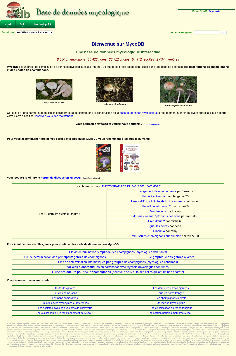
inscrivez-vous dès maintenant (54, 115)
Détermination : (8, 32)
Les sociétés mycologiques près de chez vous (65, 307)
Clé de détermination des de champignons (65, 257)
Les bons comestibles (65, 298)
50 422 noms (97, 59)
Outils (22, 25)
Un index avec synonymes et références (65, 303)
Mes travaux (158, 211)
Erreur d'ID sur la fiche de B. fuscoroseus (158, 201)
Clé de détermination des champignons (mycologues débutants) (118, 252)
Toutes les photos (65, 288)
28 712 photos (119, 59)
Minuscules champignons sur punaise (156, 236)
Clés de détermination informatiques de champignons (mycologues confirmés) (118, 262)
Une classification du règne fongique (171, 307)
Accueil (7, 25)
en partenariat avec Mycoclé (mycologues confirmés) (117, 267)
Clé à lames (171, 257)
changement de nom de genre (156, 191)
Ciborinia (159, 231)
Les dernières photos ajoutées (171, 288)
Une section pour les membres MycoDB (171, 312)
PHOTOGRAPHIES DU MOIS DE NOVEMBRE (131, 186)
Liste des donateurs (152, 124)
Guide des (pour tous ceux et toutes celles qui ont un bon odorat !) (118, 272)
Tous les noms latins (65, 293)
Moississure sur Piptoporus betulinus (156, 216)
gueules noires (159, 226)
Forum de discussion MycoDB (61, 177)
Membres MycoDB (42, 25)
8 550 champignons (71, 59)
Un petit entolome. (154, 196)
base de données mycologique (139, 112)
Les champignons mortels (171, 298)
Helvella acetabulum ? (156, 206)
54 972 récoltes (143, 59)
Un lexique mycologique (171, 303)
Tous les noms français (170, 293)
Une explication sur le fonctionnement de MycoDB (65, 312)
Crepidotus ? (156, 221)
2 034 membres (168, 59)
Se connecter (215, 11)
